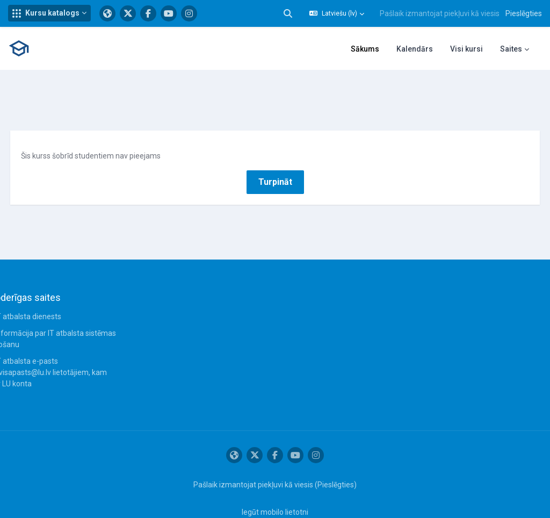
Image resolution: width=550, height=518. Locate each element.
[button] (49, 13)
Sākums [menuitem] (365, 49)
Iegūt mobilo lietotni (275, 487)
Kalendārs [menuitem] (414, 49)
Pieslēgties (523, 13)
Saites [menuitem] (511, 49)
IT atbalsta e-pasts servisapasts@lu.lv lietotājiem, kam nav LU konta (67, 347)
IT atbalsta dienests (48, 291)
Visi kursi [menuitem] (466, 49)
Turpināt (275, 157)
